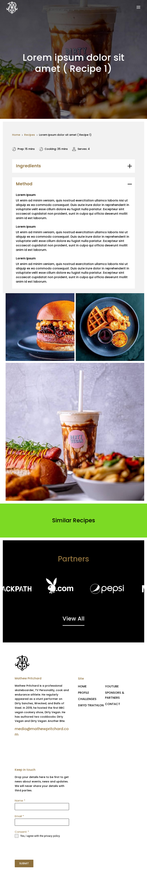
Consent (22, 832)
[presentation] (42, 848)
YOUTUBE (112, 686)
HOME (82, 686)
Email (19, 816)
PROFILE (83, 693)
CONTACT (112, 704)
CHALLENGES (87, 699)
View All (73, 619)
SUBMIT (24, 863)
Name (20, 800)
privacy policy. (52, 835)
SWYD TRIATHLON (91, 705)
